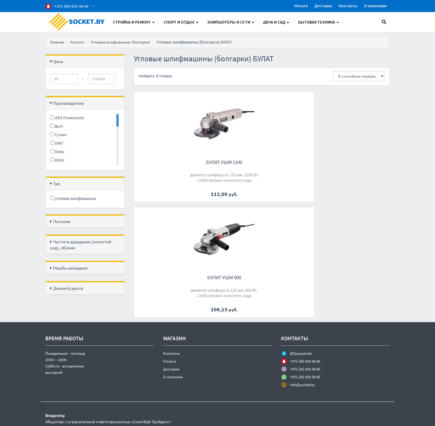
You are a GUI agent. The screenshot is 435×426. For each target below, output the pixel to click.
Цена (58, 61)
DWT (56, 143)
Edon (57, 160)
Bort (56, 126)
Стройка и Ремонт (135, 22)
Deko (57, 151)
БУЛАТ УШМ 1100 (173, 162)
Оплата (301, 5)
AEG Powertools (67, 117)
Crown (58, 134)
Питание (61, 221)
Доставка (323, 5)
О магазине (173, 355)
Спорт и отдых (182, 22)
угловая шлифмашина (73, 198)
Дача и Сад (277, 22)
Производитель (68, 103)
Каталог (78, 42)
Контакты (348, 5)
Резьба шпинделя (70, 268)
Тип (56, 184)
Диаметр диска (68, 288)
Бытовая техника (319, 22)
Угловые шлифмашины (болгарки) (123, 42)
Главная (57, 42)
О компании (375, 5)
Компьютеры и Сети (231, 22)
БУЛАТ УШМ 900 (262, 162)
